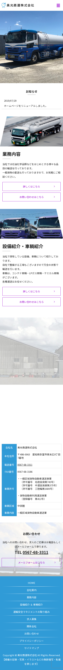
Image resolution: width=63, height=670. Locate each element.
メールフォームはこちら (31, 562)
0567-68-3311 (24, 464)
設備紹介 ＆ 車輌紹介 (31, 604)
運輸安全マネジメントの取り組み (31, 611)
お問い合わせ (31, 633)
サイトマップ (31, 648)
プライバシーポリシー (31, 640)
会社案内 (31, 590)
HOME (31, 582)
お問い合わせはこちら (31, 197)
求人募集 (31, 619)
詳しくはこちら (31, 186)
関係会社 (31, 626)
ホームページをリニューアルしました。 (26, 105)
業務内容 (31, 597)
